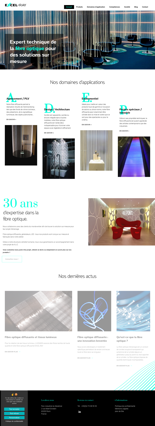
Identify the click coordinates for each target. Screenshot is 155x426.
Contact (145, 7)
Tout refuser (14, 413)
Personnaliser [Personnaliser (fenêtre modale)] (14, 418)
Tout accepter (14, 409)
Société (127, 7)
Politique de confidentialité (125, 406)
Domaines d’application (96, 7)
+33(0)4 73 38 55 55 (89, 406)
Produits (79, 7)
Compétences (114, 7)
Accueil (69, 7)
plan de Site (119, 411)
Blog (136, 7)
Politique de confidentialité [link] (14, 421)
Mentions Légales (121, 409)
